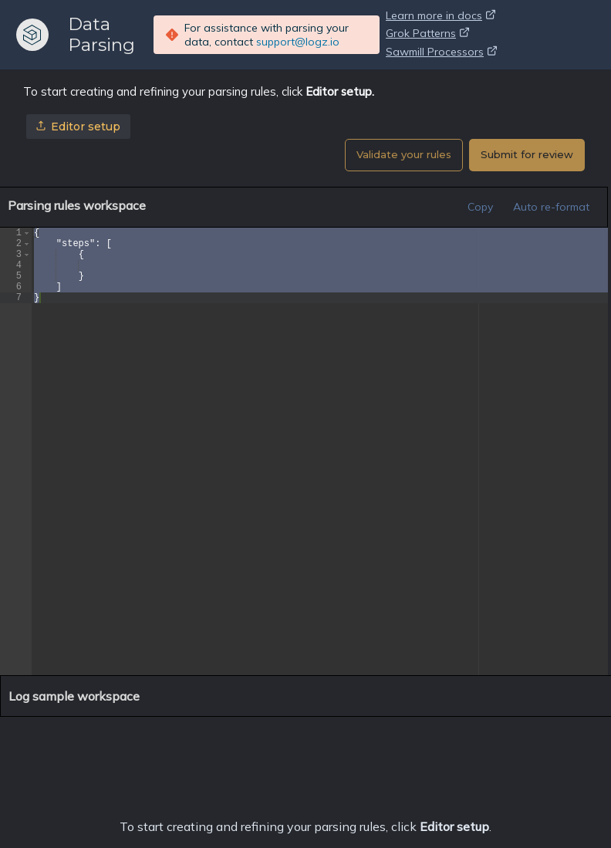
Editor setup (78, 126)
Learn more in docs (440, 17)
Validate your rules (403, 154)
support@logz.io (297, 42)
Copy (480, 207)
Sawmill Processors (441, 53)
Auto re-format (551, 207)
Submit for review (527, 154)
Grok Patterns (427, 35)
